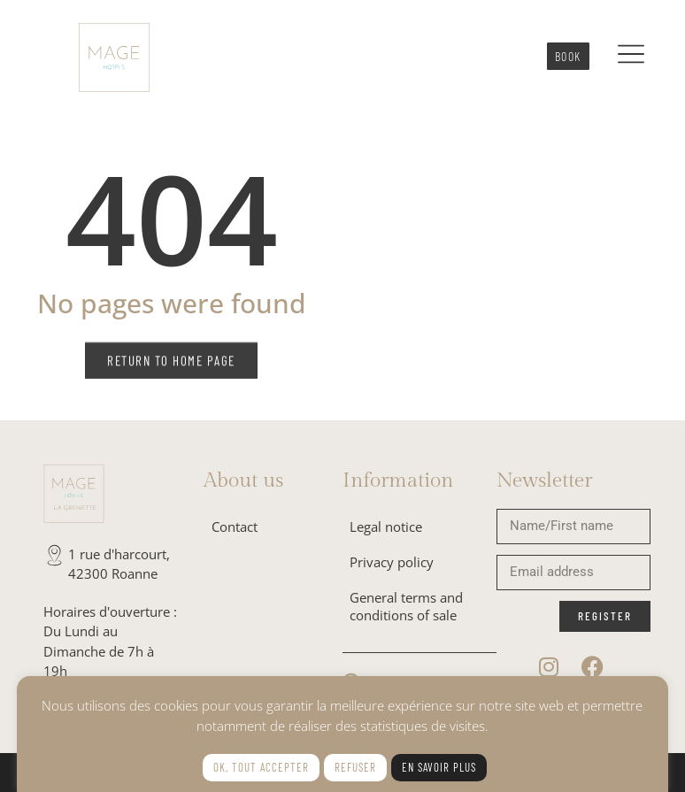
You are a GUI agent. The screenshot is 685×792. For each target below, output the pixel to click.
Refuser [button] (355, 767)
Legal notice (386, 526)
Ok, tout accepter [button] (261, 767)
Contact (235, 526)
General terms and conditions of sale (406, 606)
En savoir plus (439, 767)
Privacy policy (392, 562)
